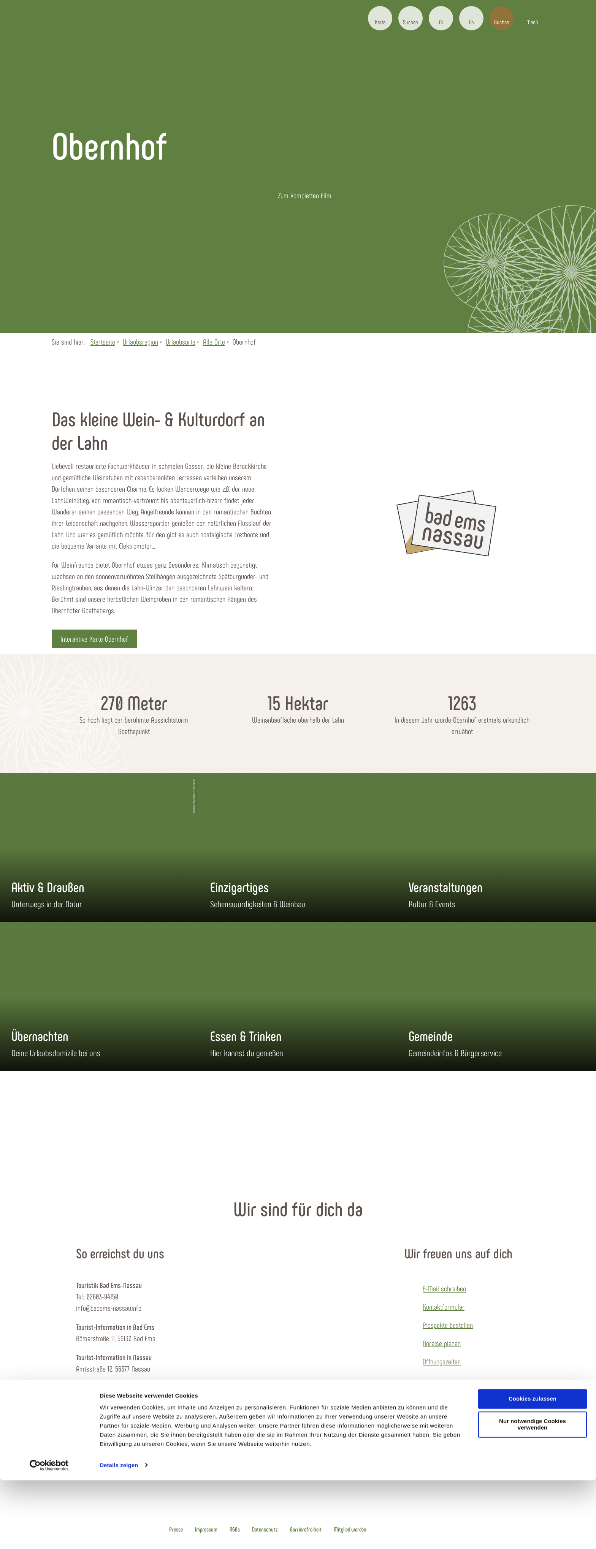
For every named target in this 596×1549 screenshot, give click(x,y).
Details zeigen (119, 1534)
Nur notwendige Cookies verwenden (532, 1493)
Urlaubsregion (140, 341)
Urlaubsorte (180, 341)
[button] (380, 18)
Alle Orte (214, 341)
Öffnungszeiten (442, 1361)
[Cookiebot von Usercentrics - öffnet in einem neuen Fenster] (49, 1534)
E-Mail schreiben (444, 1288)
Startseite (102, 341)
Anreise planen (442, 1343)
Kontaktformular (443, 1306)
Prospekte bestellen (448, 1324)
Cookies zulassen (532, 1468)
